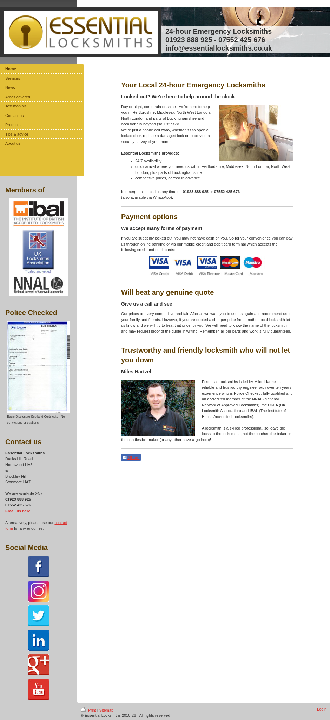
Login (321, 709)
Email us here (18, 511)
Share (131, 457)
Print (89, 710)
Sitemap (106, 710)
